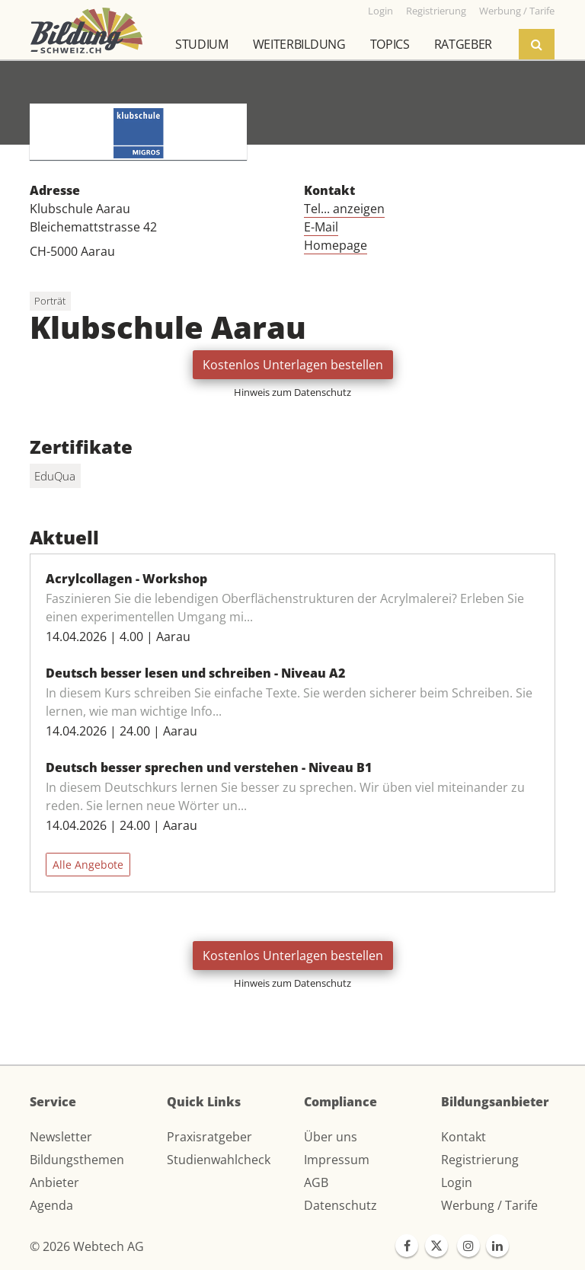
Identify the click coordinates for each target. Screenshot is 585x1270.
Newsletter (61, 1136)
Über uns (330, 1136)
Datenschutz (340, 1205)
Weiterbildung (299, 44)
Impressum (336, 1159)
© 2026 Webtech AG (87, 1246)
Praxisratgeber (209, 1136)
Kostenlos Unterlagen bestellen (293, 364)
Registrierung (480, 1159)
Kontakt (463, 1136)
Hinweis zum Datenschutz (292, 392)
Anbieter (54, 1182)
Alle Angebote (88, 864)
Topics (390, 44)
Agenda (51, 1205)
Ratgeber (463, 44)
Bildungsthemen (77, 1159)
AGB (316, 1182)
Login (456, 1182)
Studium (202, 44)
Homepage (335, 245)
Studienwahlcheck (218, 1159)
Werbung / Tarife (489, 1205)
